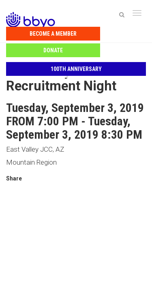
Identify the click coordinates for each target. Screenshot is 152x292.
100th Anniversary (76, 50)
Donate (111, 31)
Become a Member (40, 31)
